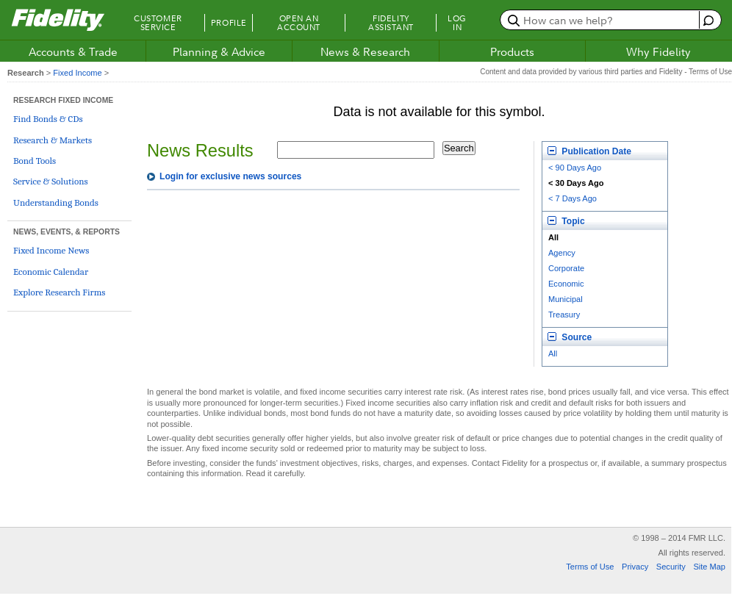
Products (512, 51)
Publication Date (589, 151)
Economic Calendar (50, 271)
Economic (566, 283)
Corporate (566, 268)
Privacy (635, 566)
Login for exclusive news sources (230, 176)
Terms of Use (590, 566)
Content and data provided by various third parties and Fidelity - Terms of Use (606, 72)
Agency (561, 252)
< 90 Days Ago (574, 167)
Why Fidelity (658, 51)
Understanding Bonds (55, 202)
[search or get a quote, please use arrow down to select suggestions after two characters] (601, 19)
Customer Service (158, 22)
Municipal (565, 299)
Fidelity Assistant (391, 22)
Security (671, 566)
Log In (457, 22)
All (552, 353)
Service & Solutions (50, 181)
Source (570, 337)
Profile (229, 23)
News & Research (365, 51)
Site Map (709, 566)
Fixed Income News (51, 250)
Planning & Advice (219, 51)
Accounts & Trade (73, 51)
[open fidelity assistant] (706, 19)
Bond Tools (34, 160)
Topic (566, 221)
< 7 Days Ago (572, 198)
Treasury (564, 314)
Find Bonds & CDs (48, 118)
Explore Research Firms (59, 292)
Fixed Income (77, 72)
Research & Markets (52, 140)
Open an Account (298, 22)
